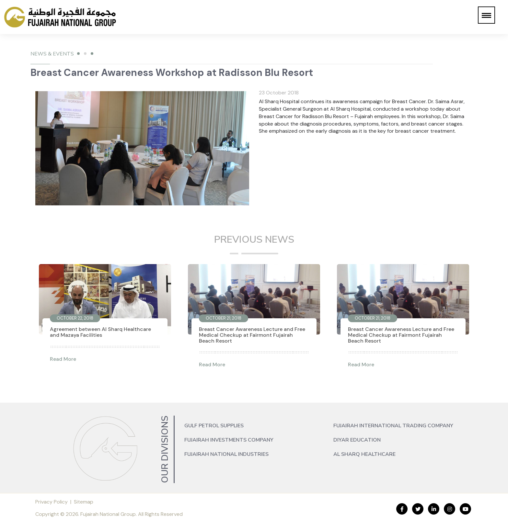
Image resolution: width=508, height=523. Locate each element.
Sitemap (83, 501)
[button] (486, 15)
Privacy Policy (51, 501)
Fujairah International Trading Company (393, 425)
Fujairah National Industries (226, 454)
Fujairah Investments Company (228, 440)
